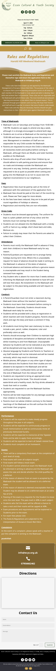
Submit (50, 645)
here (28, 515)
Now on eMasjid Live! (42, 43)
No (30, 668)
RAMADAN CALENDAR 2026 (14, 43)
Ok (26, 668)
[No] (54, 666)
